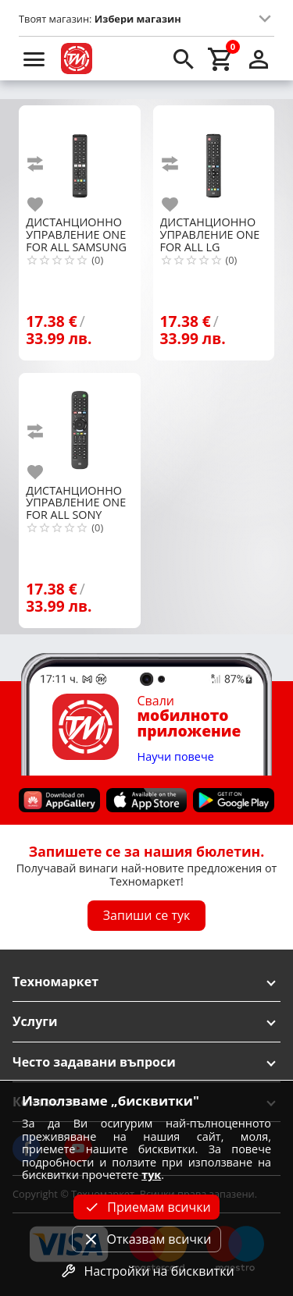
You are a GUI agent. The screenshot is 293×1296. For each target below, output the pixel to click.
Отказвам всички (146, 1239)
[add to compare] (44, 164)
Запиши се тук (147, 916)
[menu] (34, 58)
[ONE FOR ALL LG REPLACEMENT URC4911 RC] (213, 159)
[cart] (221, 58)
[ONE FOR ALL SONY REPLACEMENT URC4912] (79, 427)
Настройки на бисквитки (146, 1271)
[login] (258, 58)
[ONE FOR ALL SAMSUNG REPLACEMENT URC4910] (79, 159)
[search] (183, 58)
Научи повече (176, 757)
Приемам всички (146, 1207)
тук (151, 1174)
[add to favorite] (44, 204)
